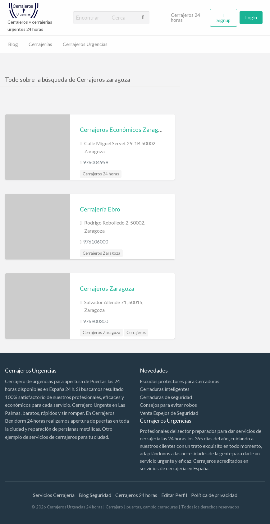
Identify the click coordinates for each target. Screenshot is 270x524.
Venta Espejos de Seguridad (169, 413)
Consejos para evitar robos (168, 405)
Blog (13, 44)
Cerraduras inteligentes (165, 389)
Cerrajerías (40, 44)
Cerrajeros (136, 332)
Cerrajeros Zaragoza (101, 253)
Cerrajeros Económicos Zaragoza (123, 129)
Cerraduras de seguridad (166, 397)
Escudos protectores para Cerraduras (179, 381)
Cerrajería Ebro (100, 209)
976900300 (95, 321)
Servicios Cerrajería (54, 495)
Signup (224, 20)
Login (251, 17)
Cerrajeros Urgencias (85, 44)
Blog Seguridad (95, 495)
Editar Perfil (174, 495)
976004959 (95, 162)
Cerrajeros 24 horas (185, 17)
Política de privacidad (214, 495)
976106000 (95, 241)
